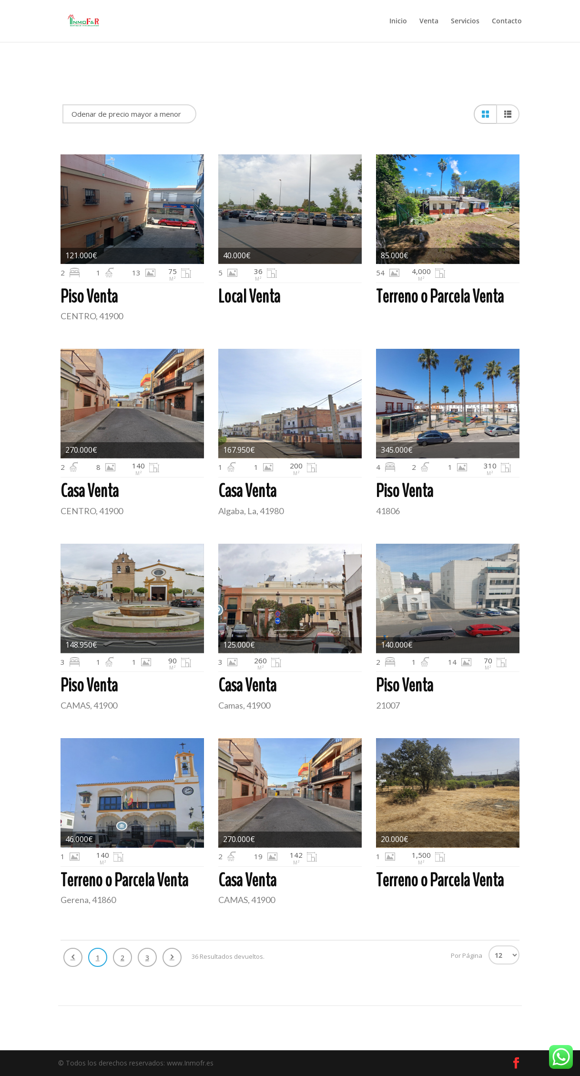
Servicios (465, 21)
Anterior (72, 957)
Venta (428, 21)
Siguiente (172, 957)
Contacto (507, 21)
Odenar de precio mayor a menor (126, 114)
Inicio (398, 21)
